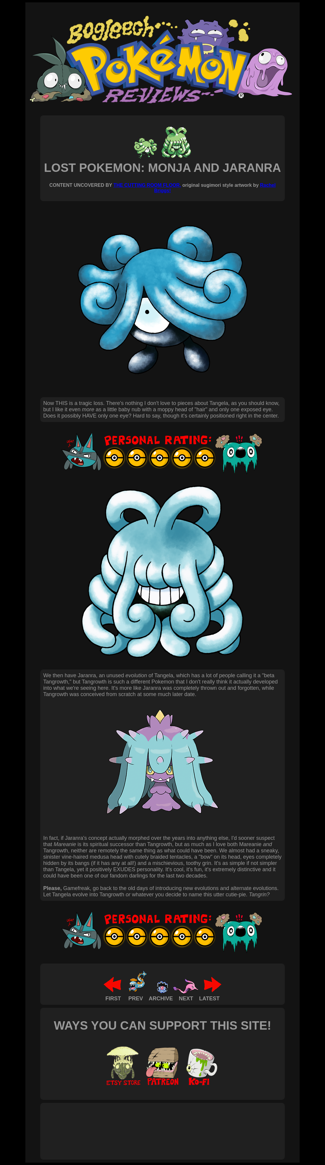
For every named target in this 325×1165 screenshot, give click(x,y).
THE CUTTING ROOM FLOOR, (147, 185)
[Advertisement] (151, 1124)
